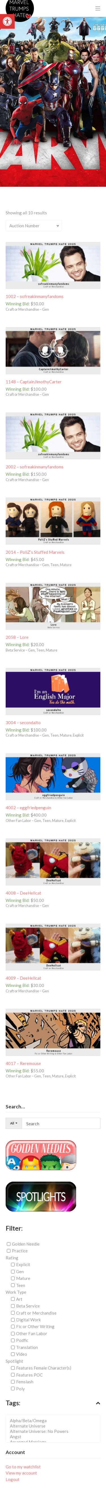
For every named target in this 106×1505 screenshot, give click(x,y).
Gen (20, 1271)
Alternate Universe (54, 1426)
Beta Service (28, 1305)
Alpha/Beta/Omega (54, 1420)
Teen (20, 1285)
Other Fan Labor (31, 1333)
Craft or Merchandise (36, 1312)
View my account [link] (21, 1472)
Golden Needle (26, 1243)
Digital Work (28, 1319)
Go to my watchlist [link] (23, 1466)
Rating (12, 1257)
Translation (27, 1347)
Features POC (29, 1374)
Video (21, 1354)
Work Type (16, 1292)
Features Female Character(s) (43, 1367)
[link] (7, 21)
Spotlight (14, 1361)
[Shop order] (34, 225)
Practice (20, 1250)
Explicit (23, 1264)
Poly (20, 1388)
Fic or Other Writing (35, 1326)
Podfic (22, 1340)
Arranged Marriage (54, 1442)
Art (19, 1299)
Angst (54, 1436)
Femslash (24, 1381)
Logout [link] (13, 1479)
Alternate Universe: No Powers (54, 1431)
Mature (23, 1278)
